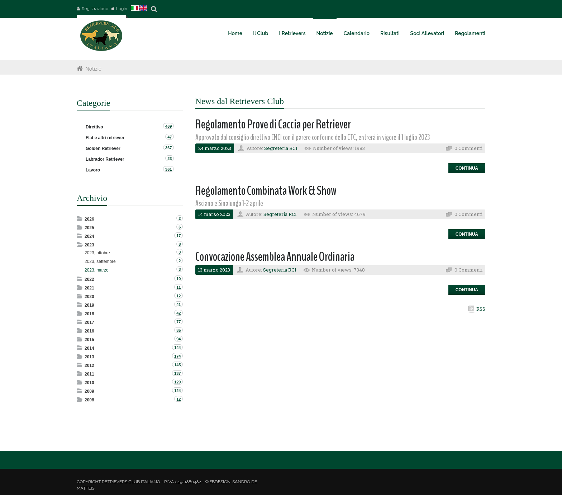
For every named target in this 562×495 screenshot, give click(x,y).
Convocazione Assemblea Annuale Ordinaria (274, 256)
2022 (89, 279)
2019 (89, 305)
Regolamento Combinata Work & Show (266, 190)
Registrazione (95, 8)
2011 (89, 374)
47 (169, 137)
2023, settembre (100, 261)
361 (168, 169)
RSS (480, 309)
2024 (89, 236)
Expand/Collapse (80, 218)
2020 (89, 296)
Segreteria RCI (280, 148)
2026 (89, 219)
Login (121, 8)
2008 (89, 399)
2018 (89, 313)
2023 (89, 245)
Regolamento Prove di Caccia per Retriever (273, 124)
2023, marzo (97, 270)
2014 (89, 348)
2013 (89, 356)
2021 (89, 288)
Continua (467, 168)
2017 (89, 322)
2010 (89, 382)
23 (169, 158)
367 (168, 148)
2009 (89, 391)
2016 (89, 331)
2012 (89, 365)
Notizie (93, 69)
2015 (89, 339)
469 (168, 126)
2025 (89, 227)
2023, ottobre (97, 252)
